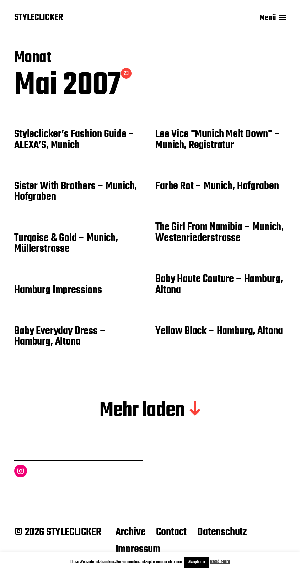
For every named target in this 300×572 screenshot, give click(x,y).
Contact (171, 532)
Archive (131, 532)
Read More (220, 562)
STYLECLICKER (38, 17)
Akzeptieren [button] (196, 562)
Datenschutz (222, 532)
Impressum (138, 549)
